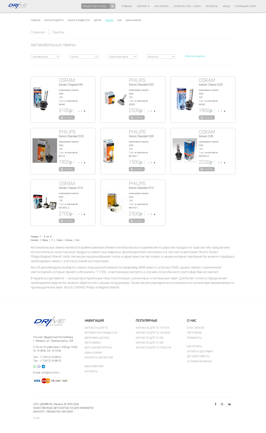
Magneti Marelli (108, 287)
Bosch (68, 287)
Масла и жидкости (79, 20)
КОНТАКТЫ (91, 371)
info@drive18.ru (50, 372)
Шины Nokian (133, 20)
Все (78, 240)
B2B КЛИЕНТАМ (94, 366)
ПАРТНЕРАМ (194, 332)
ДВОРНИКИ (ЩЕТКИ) (97, 337)
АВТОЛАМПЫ (92, 342)
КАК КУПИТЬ (194, 346)
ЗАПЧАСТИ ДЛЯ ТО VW (149, 342)
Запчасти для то (54, 20)
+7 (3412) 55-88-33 (50, 360)
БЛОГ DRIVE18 (195, 327)
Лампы (109, 20)
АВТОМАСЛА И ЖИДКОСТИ (101, 332)
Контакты (212, 6)
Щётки (97, 20)
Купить (68, 118)
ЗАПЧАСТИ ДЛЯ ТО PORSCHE (153, 347)
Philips (90, 287)
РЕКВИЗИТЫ (194, 337)
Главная (126, 6)
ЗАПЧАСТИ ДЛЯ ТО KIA (149, 337)
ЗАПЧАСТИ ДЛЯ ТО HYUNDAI (153, 332)
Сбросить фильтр (195, 56)
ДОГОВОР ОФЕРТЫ (198, 356)
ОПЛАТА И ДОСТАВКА (200, 351)
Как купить (161, 6)
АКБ (119, 20)
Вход (226, 6)
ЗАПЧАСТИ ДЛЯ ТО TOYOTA (152, 327)
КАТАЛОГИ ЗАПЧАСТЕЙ (99, 357)
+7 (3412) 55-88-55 (50, 357)
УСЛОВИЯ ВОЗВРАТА (199, 361)
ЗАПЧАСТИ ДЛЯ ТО (96, 327)
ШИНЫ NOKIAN (93, 352)
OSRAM (79, 287)
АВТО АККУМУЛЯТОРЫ (98, 347)
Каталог (143, 6)
